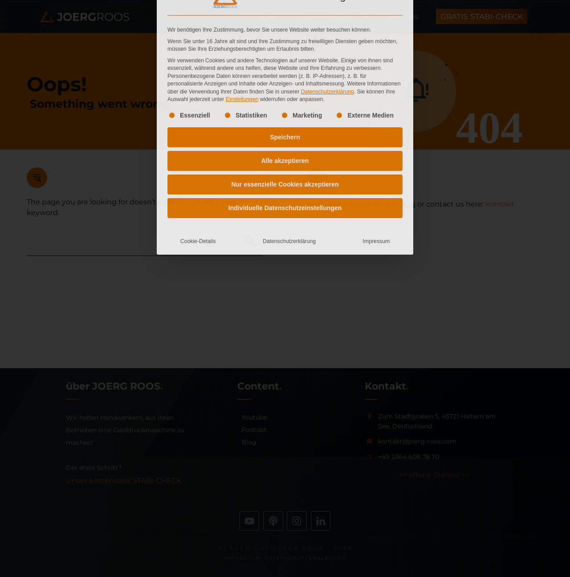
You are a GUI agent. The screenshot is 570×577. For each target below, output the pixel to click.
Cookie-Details (198, 155)
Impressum (376, 155)
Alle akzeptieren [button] (285, 74)
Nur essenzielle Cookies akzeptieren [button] (284, 98)
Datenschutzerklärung (327, 5)
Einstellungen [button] (242, 13)
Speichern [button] (285, 50)
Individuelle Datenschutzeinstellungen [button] (285, 121)
